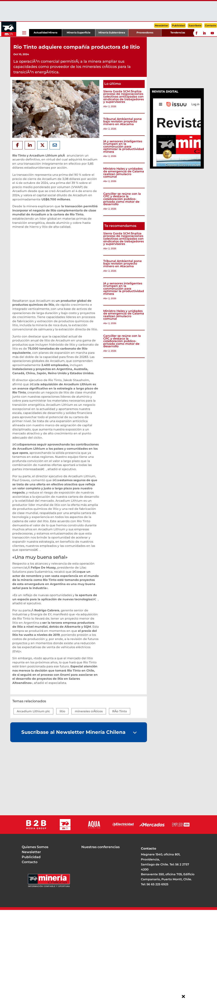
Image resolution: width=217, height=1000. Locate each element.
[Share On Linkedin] (30, 145)
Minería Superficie (79, 32)
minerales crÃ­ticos (89, 711)
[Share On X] (42, 145)
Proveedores (145, 32)
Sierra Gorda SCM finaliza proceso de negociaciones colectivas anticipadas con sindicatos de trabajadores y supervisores (123, 96)
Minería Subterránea (111, 32)
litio (62, 711)
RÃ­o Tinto (119, 711)
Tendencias (177, 32)
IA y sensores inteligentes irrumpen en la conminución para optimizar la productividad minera (123, 146)
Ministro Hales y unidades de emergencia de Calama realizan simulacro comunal (123, 172)
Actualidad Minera (45, 32)
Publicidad (178, 25)
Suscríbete (195, 25)
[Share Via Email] (55, 145)
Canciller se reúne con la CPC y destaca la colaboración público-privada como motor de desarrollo (122, 199)
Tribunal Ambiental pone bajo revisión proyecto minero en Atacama (122, 121)
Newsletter (161, 25)
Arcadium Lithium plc (33, 711)
